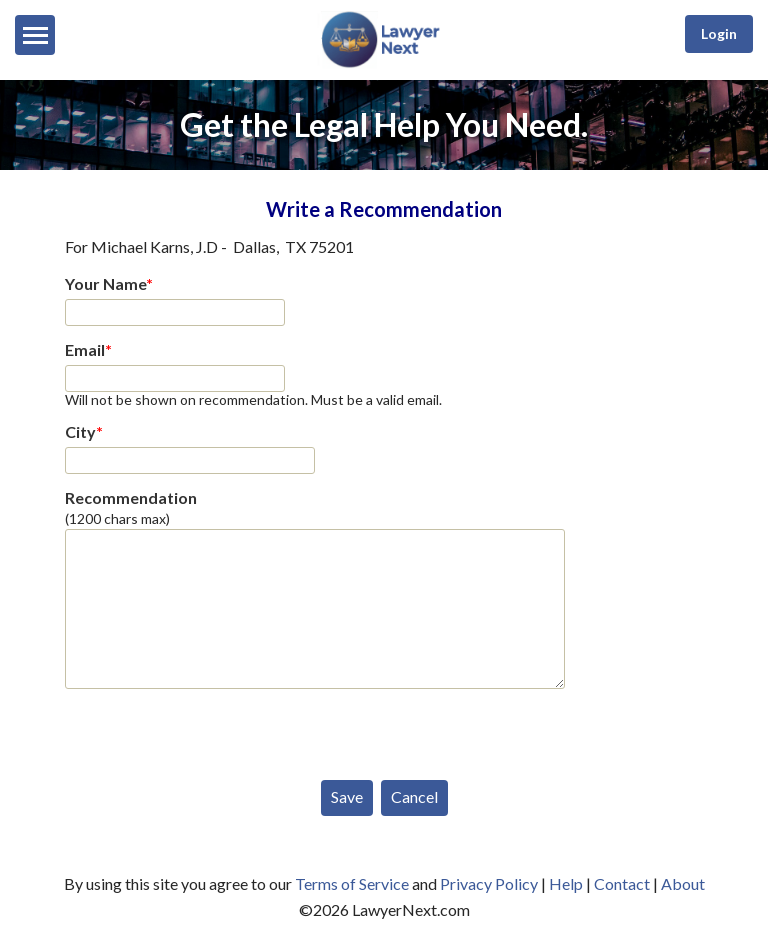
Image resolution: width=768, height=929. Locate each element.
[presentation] (217, 730)
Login (719, 33)
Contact (622, 883)
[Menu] (35, 35)
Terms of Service (352, 883)
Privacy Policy (489, 883)
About (683, 883)
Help (566, 883)
